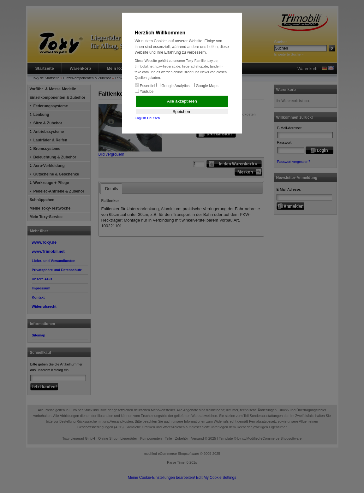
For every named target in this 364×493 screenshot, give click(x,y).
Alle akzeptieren (182, 101)
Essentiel (145, 85)
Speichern (181, 111)
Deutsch (153, 118)
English (140, 118)
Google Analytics (173, 85)
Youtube (144, 91)
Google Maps (204, 85)
